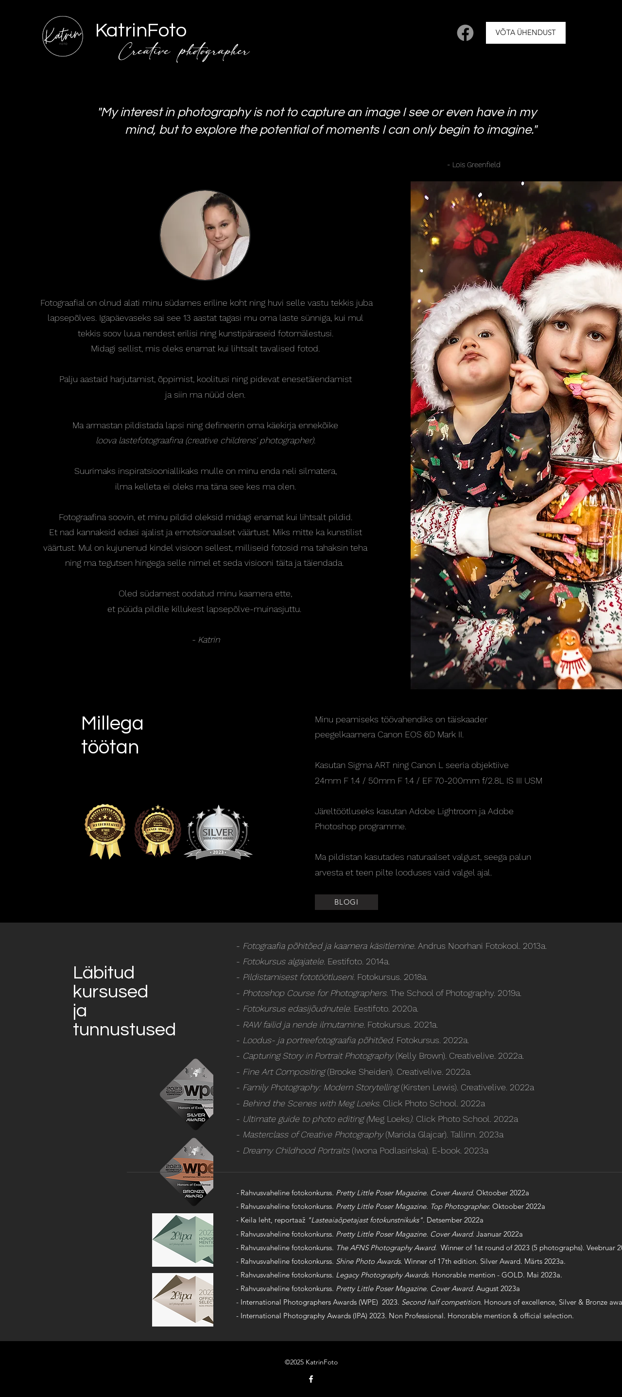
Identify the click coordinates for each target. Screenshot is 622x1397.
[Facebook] (465, 33)
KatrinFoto (141, 30)
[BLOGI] (346, 902)
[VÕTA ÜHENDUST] (526, 33)
